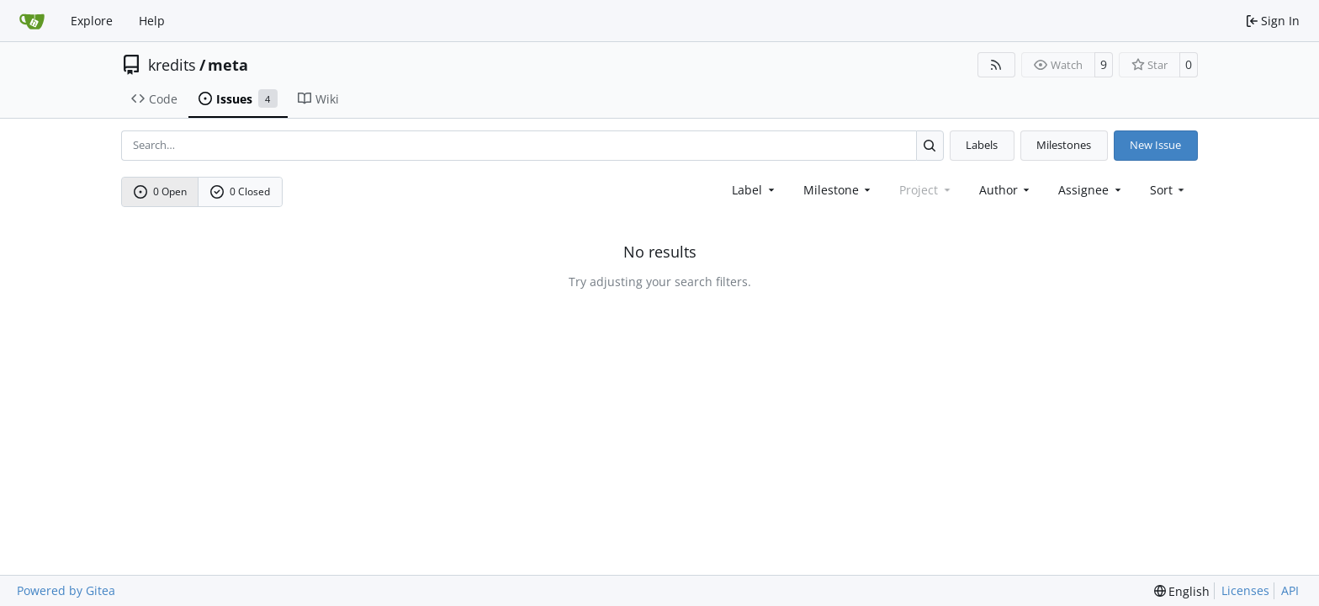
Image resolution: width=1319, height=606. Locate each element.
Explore (92, 21)
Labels (982, 144)
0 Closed (240, 191)
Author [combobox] (1006, 190)
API (1290, 590)
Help (152, 21)
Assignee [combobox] (1091, 190)
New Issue (1155, 144)
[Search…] (930, 145)
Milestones (1063, 144)
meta (228, 64)
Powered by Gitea (66, 590)
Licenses (1245, 590)
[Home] (32, 21)
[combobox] (754, 190)
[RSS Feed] (996, 64)
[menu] (1169, 190)
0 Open (161, 191)
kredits (172, 64)
